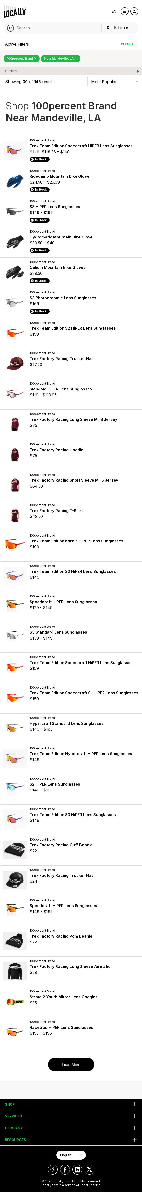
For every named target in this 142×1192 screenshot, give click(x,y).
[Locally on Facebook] (65, 1170)
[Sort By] (115, 81)
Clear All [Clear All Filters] (129, 44)
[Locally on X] (89, 1170)
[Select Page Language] (71, 1155)
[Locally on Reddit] (53, 1170)
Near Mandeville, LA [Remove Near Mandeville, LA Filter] (60, 58)
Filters (11, 71)
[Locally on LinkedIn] (77, 1170)
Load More (71, 1065)
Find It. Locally (120, 28)
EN (114, 11)
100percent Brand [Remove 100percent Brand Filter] (22, 58)
